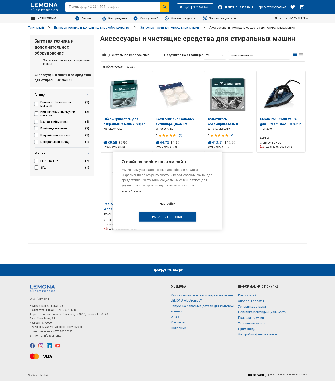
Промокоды (247, 329)
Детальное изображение (130, 55)
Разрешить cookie (191, 210)
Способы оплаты (251, 301)
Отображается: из (118, 67)
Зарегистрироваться (271, 7)
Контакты (178, 322)
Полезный (178, 328)
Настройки (143, 210)
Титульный (36, 28)
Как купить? (145, 18)
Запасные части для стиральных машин (169, 28)
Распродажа (114, 18)
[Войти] (235, 7)
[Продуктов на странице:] (215, 55)
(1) (180, 135)
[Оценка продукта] (168, 135)
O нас (175, 317)
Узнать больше (131, 198)
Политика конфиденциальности (262, 312)
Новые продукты (180, 18)
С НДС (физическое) (195, 7)
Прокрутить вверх (168, 270)
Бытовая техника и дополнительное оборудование (92, 28)
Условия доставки (252, 306)
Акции (83, 18)
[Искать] (164, 6)
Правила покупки (251, 318)
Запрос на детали (219, 18)
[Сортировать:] (259, 55)
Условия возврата (251, 323)
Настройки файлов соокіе (257, 334)
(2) (232, 135)
